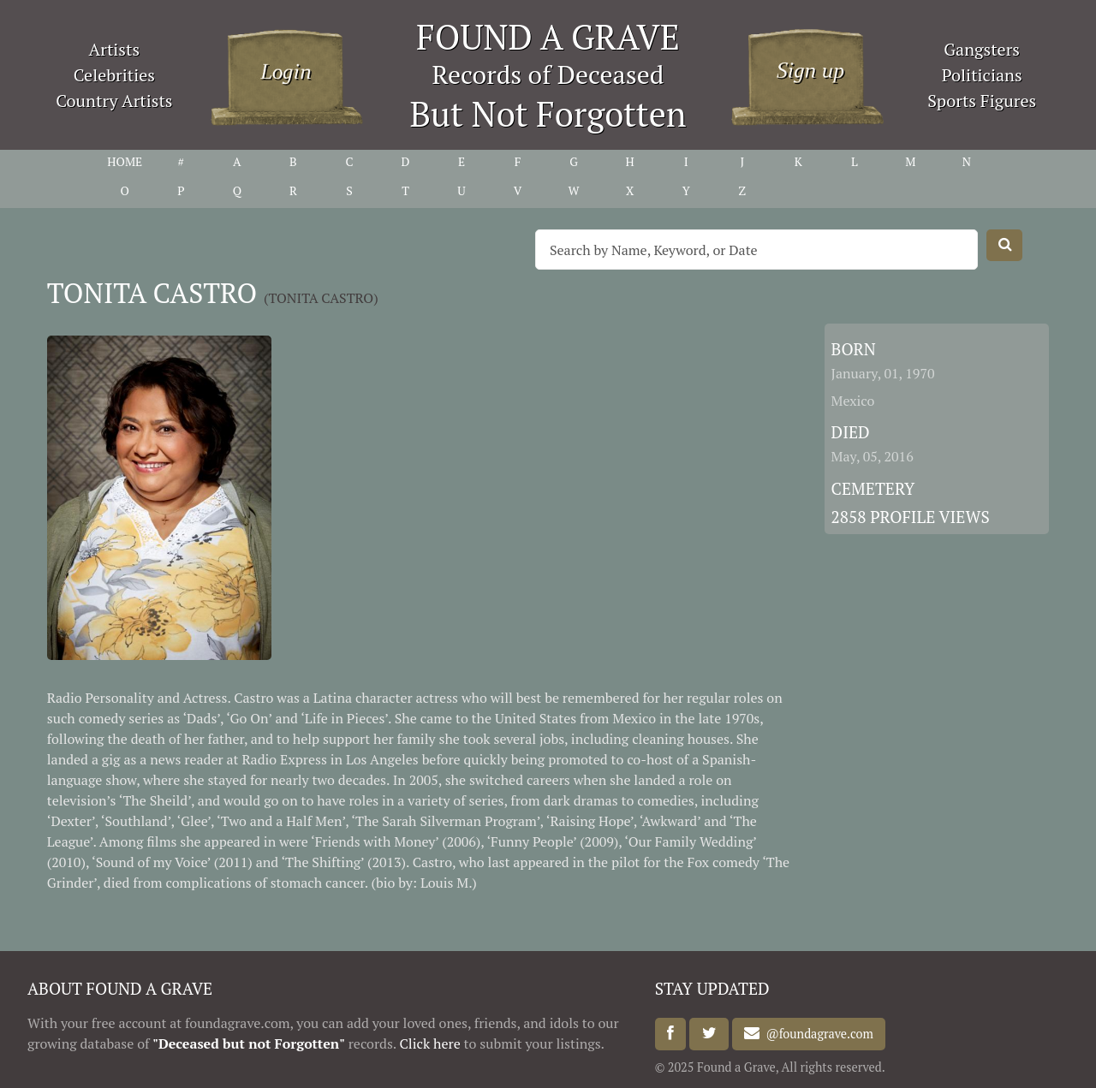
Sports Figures (981, 100)
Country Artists (114, 100)
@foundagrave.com (816, 1034)
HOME (124, 161)
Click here (430, 1043)
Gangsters (982, 49)
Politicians (982, 74)
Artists (114, 49)
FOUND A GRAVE (548, 36)
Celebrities (114, 74)
